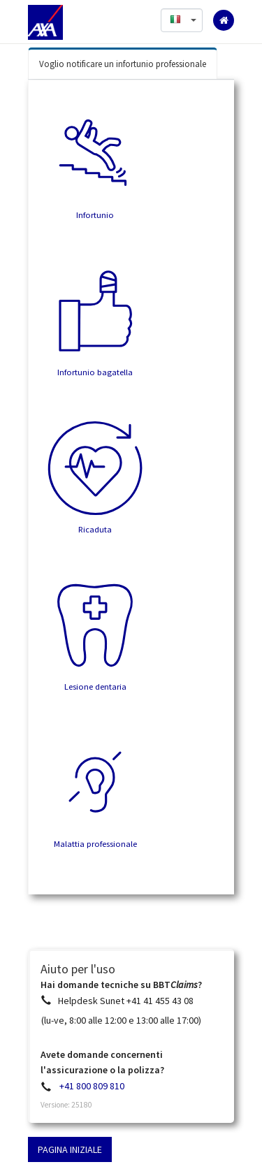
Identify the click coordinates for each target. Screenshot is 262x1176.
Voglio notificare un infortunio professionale (122, 64)
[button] (182, 20)
